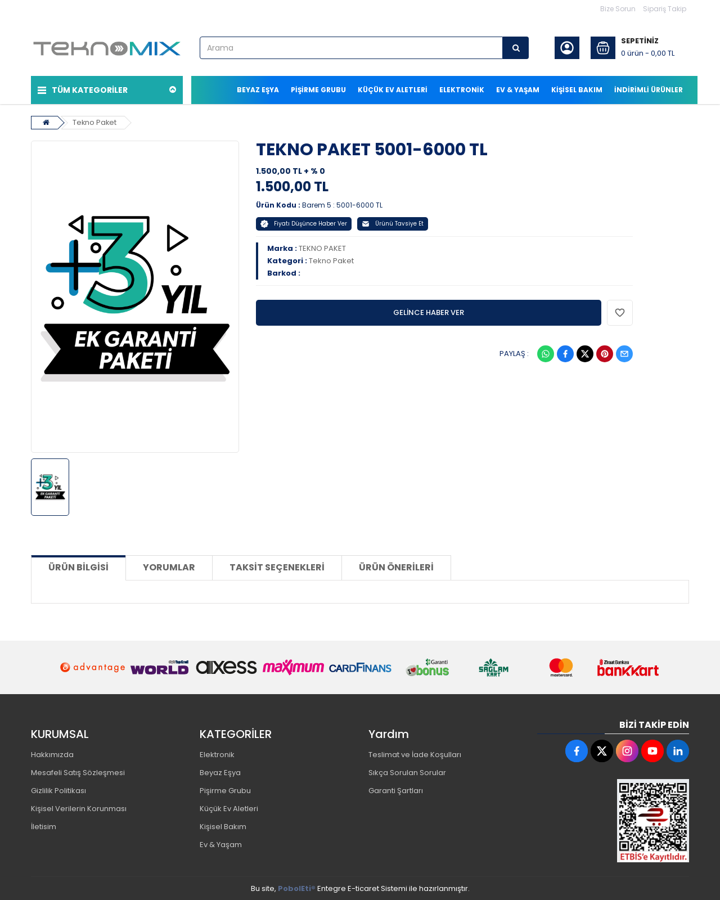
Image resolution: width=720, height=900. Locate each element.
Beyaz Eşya (220, 772)
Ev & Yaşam (221, 844)
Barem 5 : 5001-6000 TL (342, 204)
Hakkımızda (52, 754)
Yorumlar (169, 566)
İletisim (43, 826)
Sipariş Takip (664, 9)
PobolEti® (297, 888)
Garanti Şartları (395, 790)
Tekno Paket (95, 121)
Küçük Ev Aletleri (229, 808)
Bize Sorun (618, 9)
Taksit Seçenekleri (277, 566)
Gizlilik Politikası (58, 790)
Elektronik (217, 754)
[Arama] (516, 48)
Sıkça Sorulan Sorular (407, 772)
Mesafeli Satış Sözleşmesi (78, 772)
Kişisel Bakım (223, 826)
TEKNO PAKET (322, 247)
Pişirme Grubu (225, 790)
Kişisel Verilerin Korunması (79, 808)
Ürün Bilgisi (78, 566)
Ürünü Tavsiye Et (393, 223)
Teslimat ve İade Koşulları (414, 754)
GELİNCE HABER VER (428, 312)
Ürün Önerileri (396, 566)
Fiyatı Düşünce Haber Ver (303, 223)
